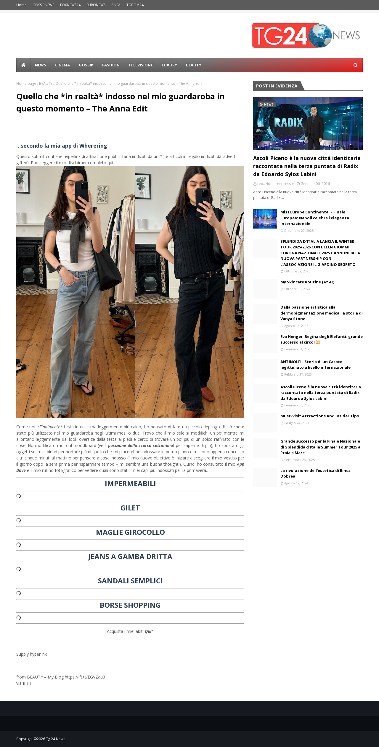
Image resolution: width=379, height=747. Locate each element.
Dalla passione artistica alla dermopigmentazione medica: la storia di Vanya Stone (321, 312)
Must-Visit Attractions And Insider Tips (319, 416)
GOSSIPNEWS (43, 4)
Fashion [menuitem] (111, 65)
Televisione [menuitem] (141, 65)
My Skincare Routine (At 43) (307, 282)
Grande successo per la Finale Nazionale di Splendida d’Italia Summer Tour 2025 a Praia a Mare (320, 446)
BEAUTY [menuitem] (193, 65)
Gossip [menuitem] (86, 65)
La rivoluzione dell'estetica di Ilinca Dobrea (315, 473)
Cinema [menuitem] (62, 65)
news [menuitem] (40, 65)
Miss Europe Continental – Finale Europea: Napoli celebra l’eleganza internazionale (314, 217)
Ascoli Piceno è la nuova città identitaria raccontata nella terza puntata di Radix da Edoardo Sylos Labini (307, 166)
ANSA (116, 4)
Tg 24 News (55, 738)
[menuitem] (23, 65)
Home (21, 4)
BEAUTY (45, 83)
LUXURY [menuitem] (169, 65)
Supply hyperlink (31, 654)
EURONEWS (95, 4)
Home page (26, 83)
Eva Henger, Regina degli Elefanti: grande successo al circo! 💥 (321, 339)
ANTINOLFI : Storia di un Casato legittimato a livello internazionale (315, 364)
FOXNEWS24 (70, 4)
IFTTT (28, 683)
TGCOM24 (135, 4)
